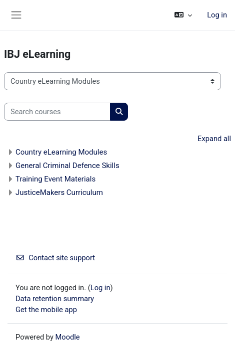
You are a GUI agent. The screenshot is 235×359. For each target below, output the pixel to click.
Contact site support (55, 257)
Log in (217, 14)
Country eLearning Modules (61, 152)
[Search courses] (57, 112)
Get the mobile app (46, 309)
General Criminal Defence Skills (68, 165)
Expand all (214, 138)
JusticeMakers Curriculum (59, 192)
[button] (183, 14)
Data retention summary (55, 298)
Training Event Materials (56, 179)
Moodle (68, 337)
